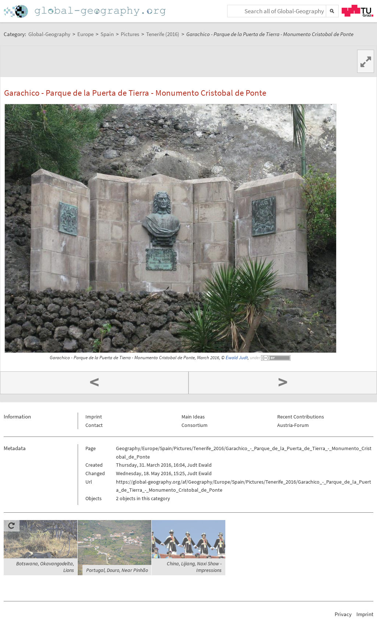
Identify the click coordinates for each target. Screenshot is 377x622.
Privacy (343, 614)
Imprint (93, 416)
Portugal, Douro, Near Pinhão (117, 570)
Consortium (195, 425)
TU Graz (357, 11)
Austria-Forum (293, 425)
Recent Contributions (300, 416)
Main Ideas (193, 416)
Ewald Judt (237, 357)
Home (85, 11)
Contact (94, 425)
